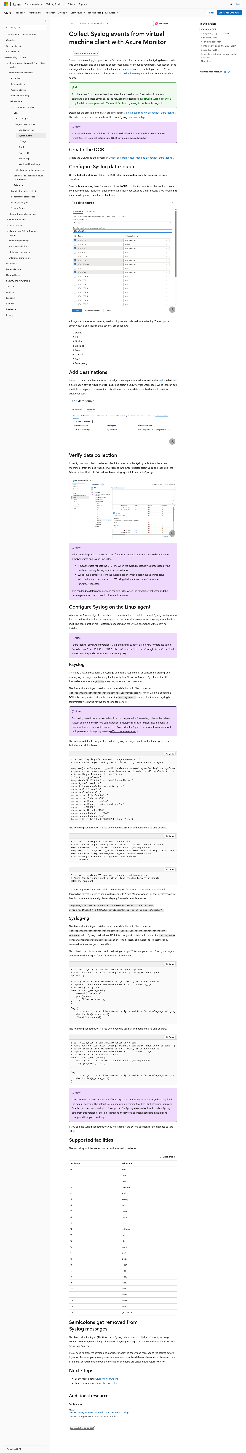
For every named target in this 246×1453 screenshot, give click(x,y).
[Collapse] (45, 21)
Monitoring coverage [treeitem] (19, 240)
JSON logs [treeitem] (24, 152)
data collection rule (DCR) (132, 73)
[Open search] (231, 4)
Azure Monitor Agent (106, 1378)
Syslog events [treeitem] (25, 135)
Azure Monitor (98, 23)
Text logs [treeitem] (23, 147)
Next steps (206, 60)
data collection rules (106, 1383)
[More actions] (174, 23)
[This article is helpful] (225, 72)
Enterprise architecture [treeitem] (20, 257)
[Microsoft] (6, 4)
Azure (83, 23)
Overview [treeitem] (15, 78)
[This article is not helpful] (228, 72)
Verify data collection (211, 41)
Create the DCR (208, 29)
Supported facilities (210, 49)
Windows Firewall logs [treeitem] (29, 164)
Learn (72, 23)
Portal (211, 12)
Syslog (162, 380)
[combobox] (25, 27)
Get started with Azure (230, 12)
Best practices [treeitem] (18, 83)
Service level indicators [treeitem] (20, 246)
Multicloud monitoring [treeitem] (19, 251)
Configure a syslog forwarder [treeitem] (30, 169)
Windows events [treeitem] (27, 129)
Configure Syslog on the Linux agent (218, 45)
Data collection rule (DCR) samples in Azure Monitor (117, 137)
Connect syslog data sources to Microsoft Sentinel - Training (98, 1412)
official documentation (123, 731)
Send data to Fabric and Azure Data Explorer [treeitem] (28, 177)
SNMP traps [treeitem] (24, 158)
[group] (123, 789)
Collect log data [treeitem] (23, 118)
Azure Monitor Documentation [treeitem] (21, 34)
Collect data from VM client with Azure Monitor (149, 112)
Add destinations (209, 37)
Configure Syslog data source (215, 33)
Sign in (239, 4)
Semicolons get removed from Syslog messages (219, 55)
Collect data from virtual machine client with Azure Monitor (141, 157)
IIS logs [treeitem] (22, 141)
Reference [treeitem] (18, 185)
